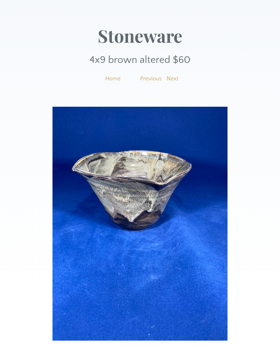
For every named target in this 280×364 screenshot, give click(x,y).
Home (112, 78)
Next (173, 78)
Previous (151, 78)
